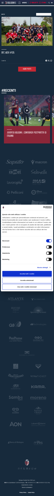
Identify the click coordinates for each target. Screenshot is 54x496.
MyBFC (24, 3)
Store (43, 3)
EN (52, 2)
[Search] (49, 2)
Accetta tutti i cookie (27, 274)
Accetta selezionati (27, 280)
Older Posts (27, 69)
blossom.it (29, 487)
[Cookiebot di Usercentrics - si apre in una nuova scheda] (43, 207)
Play (27, 31)
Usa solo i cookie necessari (27, 287)
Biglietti (35, 3)
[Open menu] (3, 3)
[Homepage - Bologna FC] (10, 2)
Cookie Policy (31, 492)
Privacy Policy (23, 492)
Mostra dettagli (42, 267)
